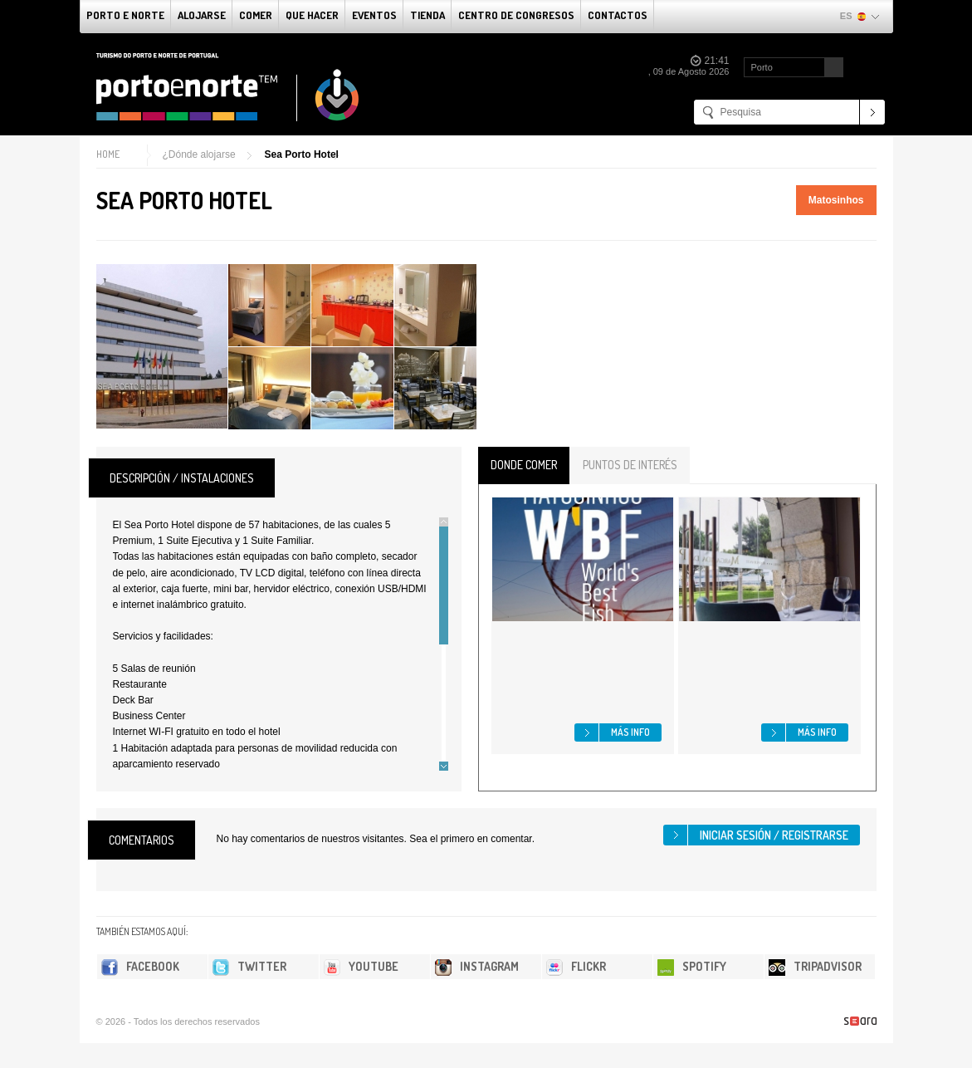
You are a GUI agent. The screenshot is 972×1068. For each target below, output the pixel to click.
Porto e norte (125, 15)
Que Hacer (312, 15)
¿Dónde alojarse (199, 154)
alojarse (202, 15)
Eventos (374, 15)
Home (108, 154)
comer (255, 15)
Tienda (427, 15)
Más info (630, 732)
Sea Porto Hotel (302, 154)
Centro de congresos (516, 15)
